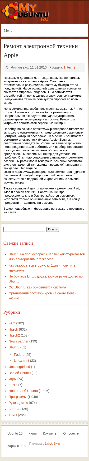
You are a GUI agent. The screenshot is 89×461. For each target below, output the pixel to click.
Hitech (13, 329)
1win (57, 443)
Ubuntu (14, 347)
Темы (13, 415)
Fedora (19, 355)
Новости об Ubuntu (23, 391)
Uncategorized (19, 367)
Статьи (14, 409)
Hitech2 (69, 67)
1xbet (48, 443)
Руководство (18, 403)
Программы (18, 397)
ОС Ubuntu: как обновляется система (37, 287)
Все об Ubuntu (20, 373)
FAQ (12, 323)
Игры (12, 379)
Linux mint (21, 360)
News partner (18, 341)
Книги (13, 385)
